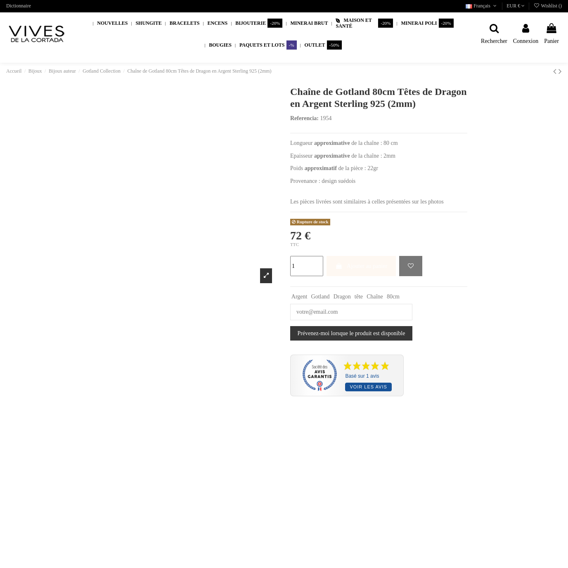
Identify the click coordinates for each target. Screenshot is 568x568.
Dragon (342, 296)
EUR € (515, 6)
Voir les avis (368, 386)
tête (359, 296)
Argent (299, 296)
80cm (393, 296)
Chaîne (375, 296)
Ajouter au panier (361, 266)
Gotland (320, 296)
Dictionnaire (18, 6)
